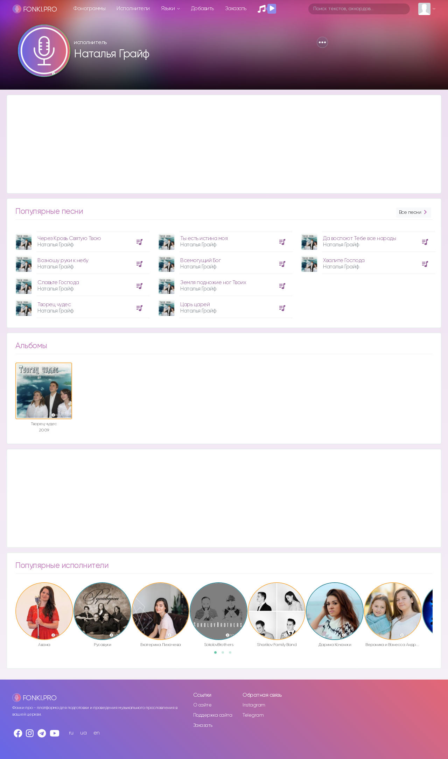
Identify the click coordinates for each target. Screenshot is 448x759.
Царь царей (195, 304)
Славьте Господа (58, 282)
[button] (322, 42)
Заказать (235, 8)
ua (83, 733)
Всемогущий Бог (200, 260)
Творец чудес (54, 304)
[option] (81, 272)
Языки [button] (168, 8)
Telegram (253, 715)
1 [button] (217, 654)
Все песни (413, 212)
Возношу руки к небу (63, 260)
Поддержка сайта (212, 715)
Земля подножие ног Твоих (213, 282)
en (96, 733)
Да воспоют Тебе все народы (359, 238)
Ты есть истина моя (203, 238)
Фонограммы (89, 8)
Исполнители (133, 8)
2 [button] (225, 654)
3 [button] (232, 654)
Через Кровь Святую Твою (69, 238)
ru (71, 733)
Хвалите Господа (344, 260)
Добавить (202, 8)
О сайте (202, 705)
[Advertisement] (217, 144)
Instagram (254, 705)
